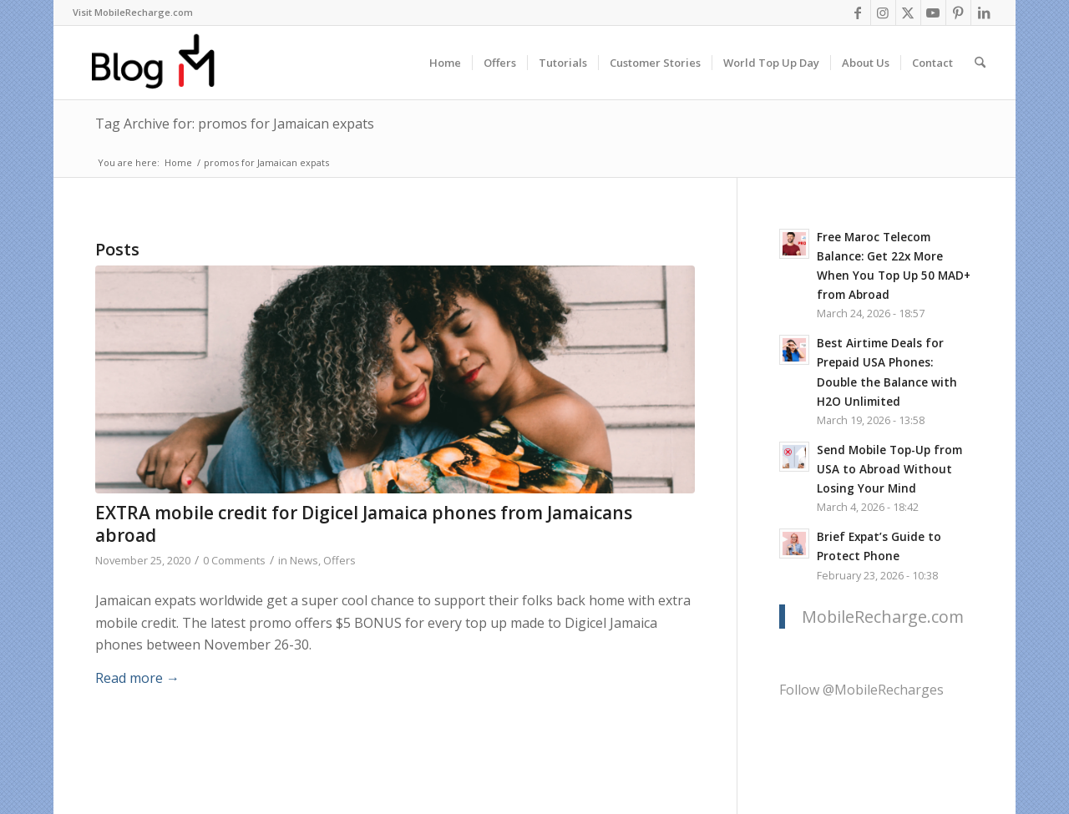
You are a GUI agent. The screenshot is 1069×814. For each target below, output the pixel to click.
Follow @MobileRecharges (861, 689)
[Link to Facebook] (858, 12)
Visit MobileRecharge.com (133, 12)
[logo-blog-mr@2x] (162, 62)
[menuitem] (133, 12)
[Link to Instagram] (883, 12)
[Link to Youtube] (933, 12)
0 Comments (234, 560)
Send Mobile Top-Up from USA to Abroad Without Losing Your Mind (889, 469)
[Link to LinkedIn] (983, 12)
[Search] (980, 62)
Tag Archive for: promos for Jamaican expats (234, 123)
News (304, 560)
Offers (339, 560)
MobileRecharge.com (883, 616)
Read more (137, 678)
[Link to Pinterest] (958, 12)
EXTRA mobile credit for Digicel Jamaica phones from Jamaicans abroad (363, 524)
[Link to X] (908, 12)
